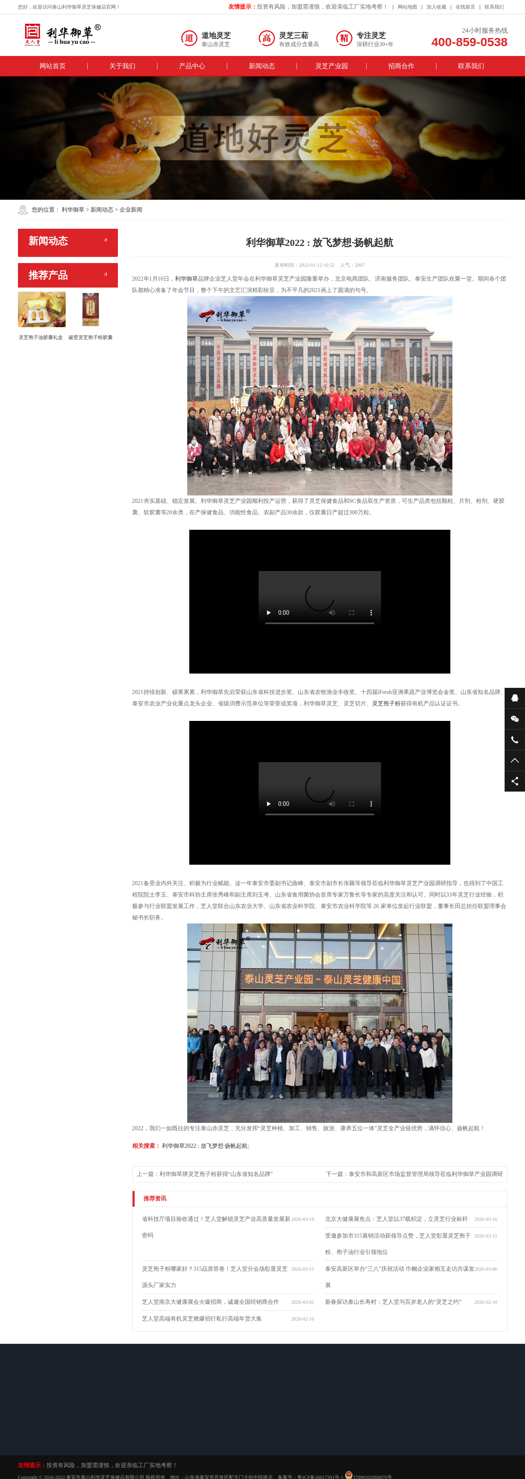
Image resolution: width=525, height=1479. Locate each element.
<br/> (319, 602)
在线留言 (465, 7)
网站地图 (407, 7)
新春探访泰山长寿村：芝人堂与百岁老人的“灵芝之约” (393, 1302)
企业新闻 (131, 210)
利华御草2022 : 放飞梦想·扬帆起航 (204, 1146)
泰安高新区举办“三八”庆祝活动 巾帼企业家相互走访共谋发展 (399, 1277)
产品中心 (192, 65)
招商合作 (401, 65)
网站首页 (53, 65)
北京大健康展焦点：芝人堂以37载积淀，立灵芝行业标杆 (396, 1219)
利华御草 (73, 210)
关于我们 (122, 65)
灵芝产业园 (331, 65)
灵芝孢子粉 (386, 703)
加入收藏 (436, 7)
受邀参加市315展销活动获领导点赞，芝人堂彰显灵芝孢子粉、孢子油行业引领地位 (398, 1244)
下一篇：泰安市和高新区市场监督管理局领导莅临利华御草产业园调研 (414, 1174)
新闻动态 (262, 65)
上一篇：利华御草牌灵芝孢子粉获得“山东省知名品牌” (205, 1174)
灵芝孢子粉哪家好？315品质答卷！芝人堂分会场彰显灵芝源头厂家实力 (215, 1277)
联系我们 (494, 7)
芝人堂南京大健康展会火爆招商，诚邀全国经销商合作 (210, 1302)
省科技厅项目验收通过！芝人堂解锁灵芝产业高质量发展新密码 (216, 1227)
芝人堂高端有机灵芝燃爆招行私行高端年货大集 (202, 1319)
